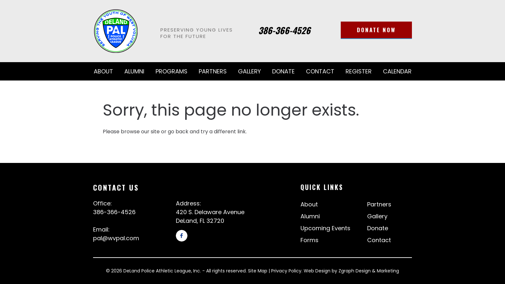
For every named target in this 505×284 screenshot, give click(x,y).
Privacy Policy (286, 271)
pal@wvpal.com (116, 238)
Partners (213, 71)
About (103, 71)
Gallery (249, 71)
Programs (171, 71)
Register (359, 71)
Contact (320, 71)
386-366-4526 (284, 30)
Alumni (134, 71)
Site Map (257, 271)
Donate (283, 71)
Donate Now (376, 30)
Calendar (397, 71)
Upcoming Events (325, 228)
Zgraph (346, 271)
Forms (309, 240)
